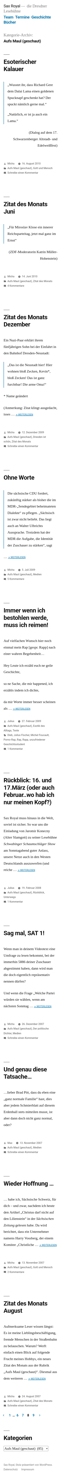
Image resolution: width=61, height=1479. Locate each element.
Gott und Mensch (43, 168)
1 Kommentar (15, 748)
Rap (19, 739)
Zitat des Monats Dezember (25, 321)
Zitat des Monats (42, 281)
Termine (22, 17)
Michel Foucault (40, 735)
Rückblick (38, 892)
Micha (10, 163)
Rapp (25, 739)
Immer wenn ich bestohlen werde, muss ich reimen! (26, 618)
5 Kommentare (15, 579)
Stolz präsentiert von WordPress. (34, 1464)
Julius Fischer (21, 735)
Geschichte (41, 17)
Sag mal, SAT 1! (24, 933)
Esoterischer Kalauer (20, 65)
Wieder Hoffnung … (29, 1183)
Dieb (10, 735)
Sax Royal (12, 6)
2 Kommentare (15, 1272)
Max (9, 1143)
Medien (37, 574)
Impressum (27, 1469)
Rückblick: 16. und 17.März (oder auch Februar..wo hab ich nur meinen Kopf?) (29, 791)
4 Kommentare (15, 285)
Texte (16, 730)
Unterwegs (10, 897)
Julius (10, 721)
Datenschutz (11, 1469)
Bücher (10, 22)
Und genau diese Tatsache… (25, 1073)
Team (8, 17)
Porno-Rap (10, 739)
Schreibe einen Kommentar (22, 172)
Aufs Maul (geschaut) (19, 168)
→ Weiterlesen (24, 414)
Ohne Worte (19, 477)
